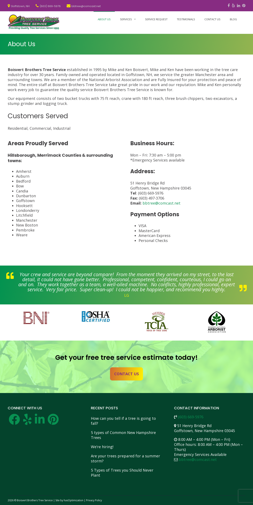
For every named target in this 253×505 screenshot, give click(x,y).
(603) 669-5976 (190, 416)
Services (126, 19)
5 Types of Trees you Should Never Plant (122, 473)
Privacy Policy (94, 500)
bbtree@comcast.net (162, 203)
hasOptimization (73, 500)
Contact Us (212, 19)
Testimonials (186, 19)
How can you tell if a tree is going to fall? (123, 421)
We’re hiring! (102, 446)
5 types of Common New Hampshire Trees (123, 435)
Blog (233, 19)
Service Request (156, 19)
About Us (104, 19)
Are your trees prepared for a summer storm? (125, 458)
